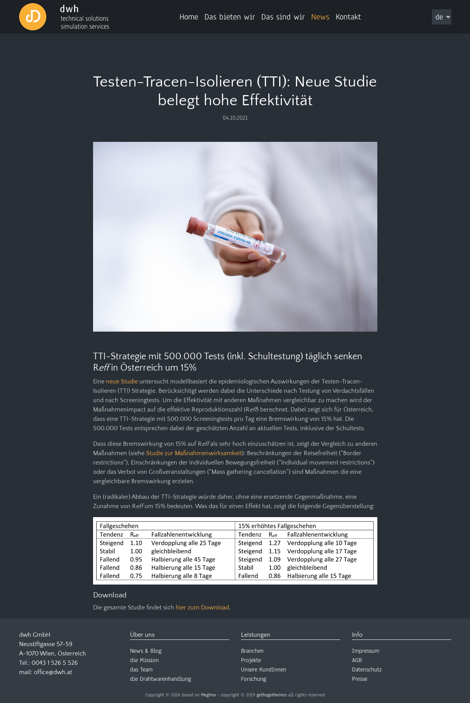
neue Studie (122, 381)
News (320, 16)
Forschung (253, 679)
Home (189, 16)
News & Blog (146, 651)
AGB (357, 660)
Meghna (208, 695)
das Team (141, 669)
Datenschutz (367, 669)
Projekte (251, 660)
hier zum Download (202, 607)
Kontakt (348, 16)
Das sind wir (283, 16)
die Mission (144, 660)
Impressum (365, 651)
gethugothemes (272, 695)
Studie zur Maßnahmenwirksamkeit (194, 453)
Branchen (252, 651)
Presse (359, 679)
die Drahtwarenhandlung (160, 679)
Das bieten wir (229, 16)
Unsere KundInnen (263, 669)
